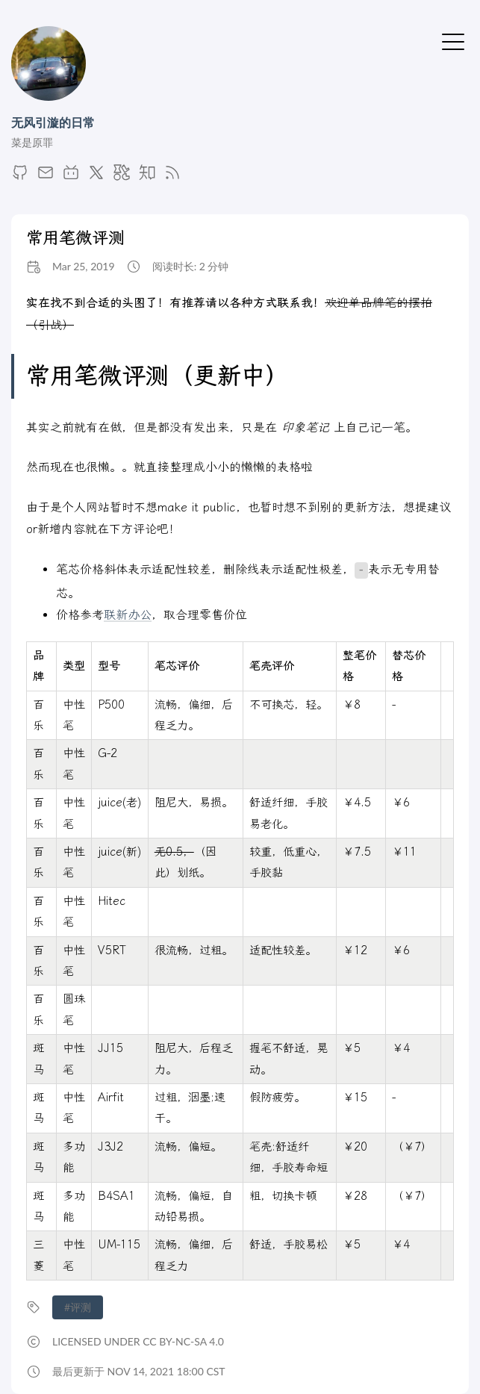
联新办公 (128, 615)
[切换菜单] (453, 40)
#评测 (77, 1307)
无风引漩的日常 (53, 122)
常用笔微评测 (75, 238)
